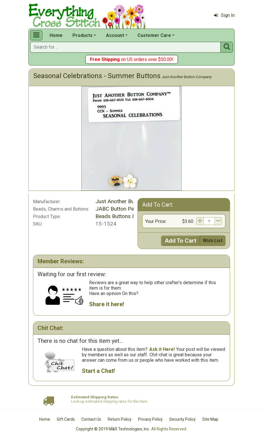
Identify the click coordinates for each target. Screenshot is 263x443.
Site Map (210, 419)
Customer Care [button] (154, 35)
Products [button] (82, 35)
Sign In (224, 15)
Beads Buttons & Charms (125, 216)
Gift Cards (66, 419)
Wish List (212, 240)
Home (56, 35)
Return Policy (120, 419)
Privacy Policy (150, 419)
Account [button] (115, 35)
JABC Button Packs (118, 208)
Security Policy (182, 419)
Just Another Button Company (187, 76)
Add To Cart (180, 240)
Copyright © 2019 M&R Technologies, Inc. (113, 429)
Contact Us (91, 419)
